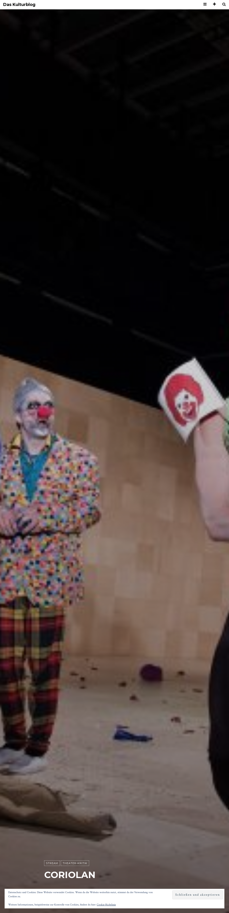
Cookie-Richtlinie (106, 904)
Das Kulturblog (19, 4)
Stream (52, 863)
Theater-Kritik (75, 863)
